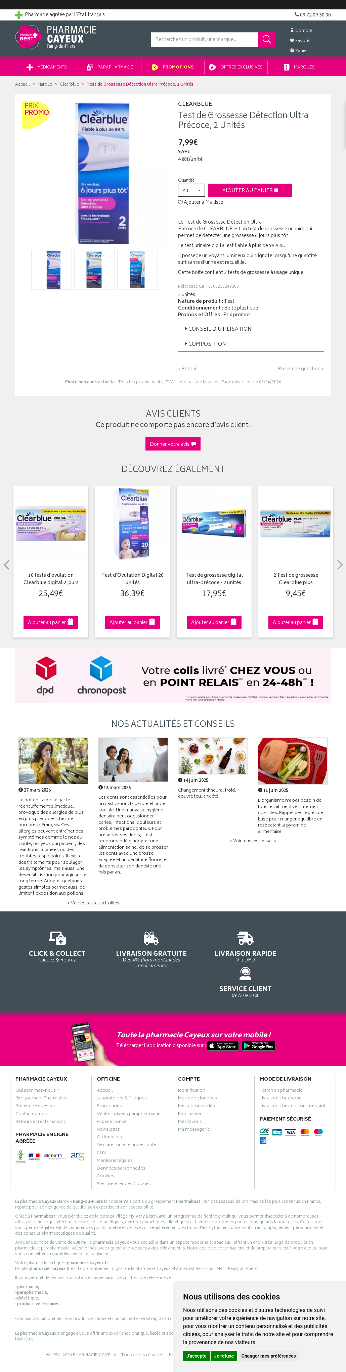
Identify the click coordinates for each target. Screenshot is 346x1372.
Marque (45, 87)
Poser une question (35, 1080)
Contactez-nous (32, 1088)
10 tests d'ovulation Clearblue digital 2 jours (51, 581)
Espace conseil (113, 1096)
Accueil (22, 87)
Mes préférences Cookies (124, 1158)
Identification (191, 1064)
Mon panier (190, 1088)
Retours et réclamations (40, 1096)
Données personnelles (121, 1142)
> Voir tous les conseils (253, 843)
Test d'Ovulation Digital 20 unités (132, 581)
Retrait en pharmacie (281, 1064)
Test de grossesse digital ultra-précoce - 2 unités (214, 581)
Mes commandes (196, 1080)
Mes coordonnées (197, 1072)
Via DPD (214, 948)
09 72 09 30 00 (295, 948)
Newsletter (108, 1103)
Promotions (173, 70)
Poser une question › (301, 371)
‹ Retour (187, 371)
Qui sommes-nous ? (37, 1064)
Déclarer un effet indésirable (126, 1119)
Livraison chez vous (280, 1072)
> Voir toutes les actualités (93, 905)
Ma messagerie (194, 1103)
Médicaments (47, 70)
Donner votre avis (173, 447)
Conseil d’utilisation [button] (217, 331)
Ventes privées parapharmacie (129, 1088)
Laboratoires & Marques (122, 1072)
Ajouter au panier (250, 193)
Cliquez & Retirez (51, 948)
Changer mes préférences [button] (269, 1356)
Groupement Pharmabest (42, 1072)
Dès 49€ (132, 952)
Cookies (105, 1150)
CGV (101, 1127)
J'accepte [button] (196, 1356)
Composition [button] (204, 346)
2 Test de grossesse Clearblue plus (295, 581)
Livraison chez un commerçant (292, 1080)
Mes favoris (190, 1096)
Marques (299, 70)
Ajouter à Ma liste (200, 205)
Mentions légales (115, 1135)
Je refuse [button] (224, 1356)
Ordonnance (110, 1111)
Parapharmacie (110, 70)
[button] (191, 192)
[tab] (250, 332)
